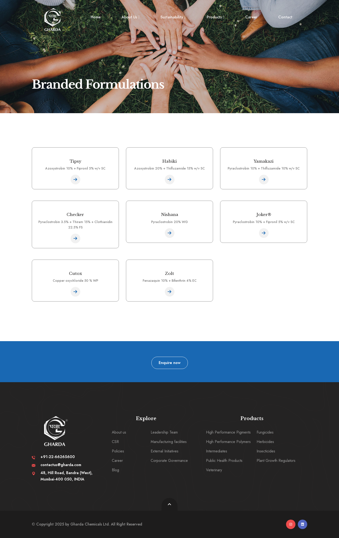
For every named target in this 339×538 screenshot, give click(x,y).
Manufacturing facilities (169, 441)
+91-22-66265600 (57, 456)
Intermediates (216, 451)
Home (96, 17)
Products (214, 17)
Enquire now (170, 362)
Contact (285, 17)
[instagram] (290, 524)
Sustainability (172, 17)
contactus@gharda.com (60, 465)
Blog (115, 470)
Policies (118, 451)
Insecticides (266, 451)
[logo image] (53, 19)
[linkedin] (302, 524)
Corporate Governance (169, 460)
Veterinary (214, 470)
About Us (129, 17)
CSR (115, 441)
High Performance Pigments (228, 432)
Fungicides (265, 432)
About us (119, 432)
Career (251, 17)
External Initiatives (164, 451)
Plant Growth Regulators (276, 460)
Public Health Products (224, 460)
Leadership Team (164, 432)
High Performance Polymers (228, 441)
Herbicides (265, 441)
